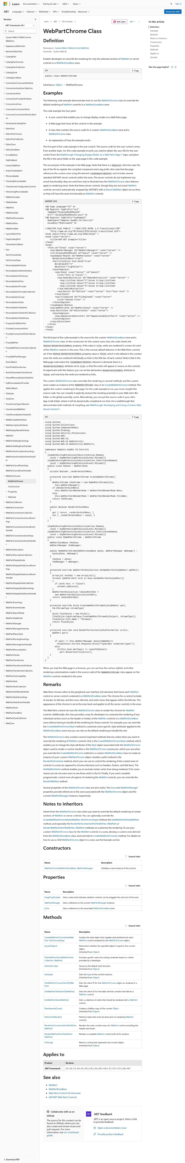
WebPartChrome (109, 100)
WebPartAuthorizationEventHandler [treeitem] (20, 458)
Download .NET (173, 11)
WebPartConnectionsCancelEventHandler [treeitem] (20, 528)
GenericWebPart (113, 189)
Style (94, 744)
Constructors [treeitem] (14, 486)
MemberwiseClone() (53, 1008)
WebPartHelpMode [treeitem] (14, 618)
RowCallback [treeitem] (11, 362)
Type (89, 974)
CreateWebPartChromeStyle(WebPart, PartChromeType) (70, 819)
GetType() (49, 974)
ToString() (49, 1042)
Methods (154, 49)
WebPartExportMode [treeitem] (15, 612)
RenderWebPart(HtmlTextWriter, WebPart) (64, 827)
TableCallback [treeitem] (11, 388)
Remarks (154, 34)
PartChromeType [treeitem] (13, 260)
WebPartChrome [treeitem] (15, 481)
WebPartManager (129, 787)
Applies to (154, 53)
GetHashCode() (51, 966)
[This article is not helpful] (175, 67)
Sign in (178, 3)
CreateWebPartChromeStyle (61, 726)
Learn (46, 21)
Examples (154, 30)
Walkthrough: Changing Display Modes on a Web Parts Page (90, 154)
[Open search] (171, 3)
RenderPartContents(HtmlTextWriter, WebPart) (93, 823)
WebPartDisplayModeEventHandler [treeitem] (21, 595)
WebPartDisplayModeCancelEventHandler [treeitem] (21, 576)
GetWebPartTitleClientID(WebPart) (60, 991)
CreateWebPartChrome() (105, 835)
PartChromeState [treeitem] (13, 254)
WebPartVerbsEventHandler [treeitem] (18, 702)
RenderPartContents (53, 761)
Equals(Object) (51, 945)
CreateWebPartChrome (116, 384)
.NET (55, 21)
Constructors (156, 42)
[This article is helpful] (172, 67)
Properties (154, 45)
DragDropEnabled (52, 897)
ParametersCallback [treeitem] (14, 244)
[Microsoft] (5, 4)
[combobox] (19, 25)
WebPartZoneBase (65, 62)
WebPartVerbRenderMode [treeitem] (17, 691)
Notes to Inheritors (158, 38)
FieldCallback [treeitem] (11, 160)
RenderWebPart (51, 781)
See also (153, 57)
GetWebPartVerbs (52, 769)
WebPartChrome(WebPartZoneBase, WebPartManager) (69, 868)
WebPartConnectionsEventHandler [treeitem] (21, 542)
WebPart (125, 58)
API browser (67, 21)
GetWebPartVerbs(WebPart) (125, 819)
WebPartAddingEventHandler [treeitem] (19, 446)
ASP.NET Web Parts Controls (63, 1097)
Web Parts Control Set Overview (65, 1093)
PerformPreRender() (53, 1017)
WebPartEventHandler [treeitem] (15, 607)
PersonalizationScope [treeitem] (15, 297)
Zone (113, 787)
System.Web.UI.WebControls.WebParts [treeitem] (18, 39)
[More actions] (139, 21)
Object (59, 84)
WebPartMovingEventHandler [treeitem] (19, 644)
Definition (154, 27)
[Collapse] (35, 19)
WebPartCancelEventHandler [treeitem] (18, 470)
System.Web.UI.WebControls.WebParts (72, 48)
